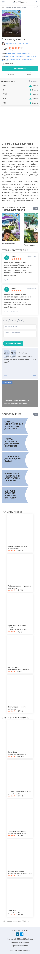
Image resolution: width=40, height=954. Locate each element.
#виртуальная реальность (14, 56)
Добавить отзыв (13, 343)
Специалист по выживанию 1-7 (16, 400)
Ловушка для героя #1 (14, 59)
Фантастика (10, 53)
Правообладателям (20, 946)
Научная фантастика (22, 53)
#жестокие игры (30, 56)
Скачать (35, 85)
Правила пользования (20, 942)
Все (35, 208)
